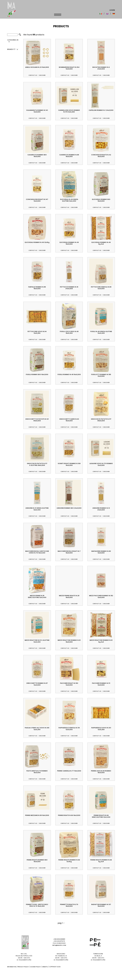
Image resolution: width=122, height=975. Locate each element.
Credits (45, 967)
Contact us (33, 75)
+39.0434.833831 (59, 939)
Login (112, 10)
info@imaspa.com (59, 945)
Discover (42, 75)
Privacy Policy (23, 967)
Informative (11, 967)
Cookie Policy (35, 967)
